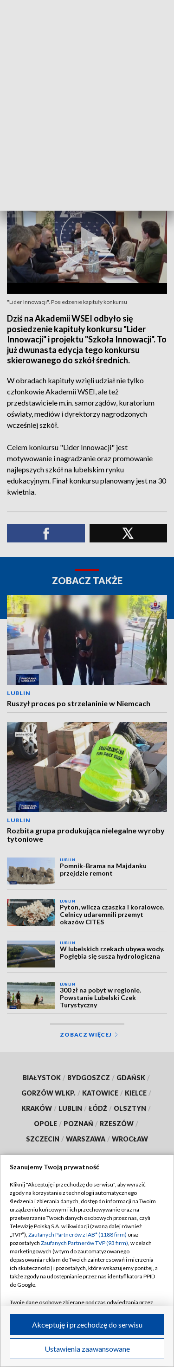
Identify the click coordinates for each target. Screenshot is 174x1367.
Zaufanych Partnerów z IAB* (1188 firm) (77, 1234)
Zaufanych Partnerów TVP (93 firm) (84, 1242)
